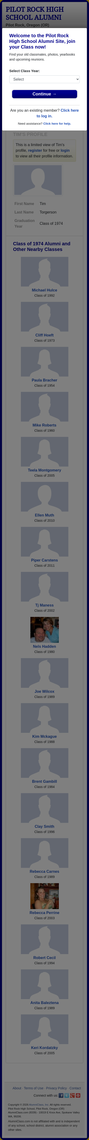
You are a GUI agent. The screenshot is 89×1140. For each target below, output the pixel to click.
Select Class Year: (24, 71)
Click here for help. (57, 123)
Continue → (44, 94)
